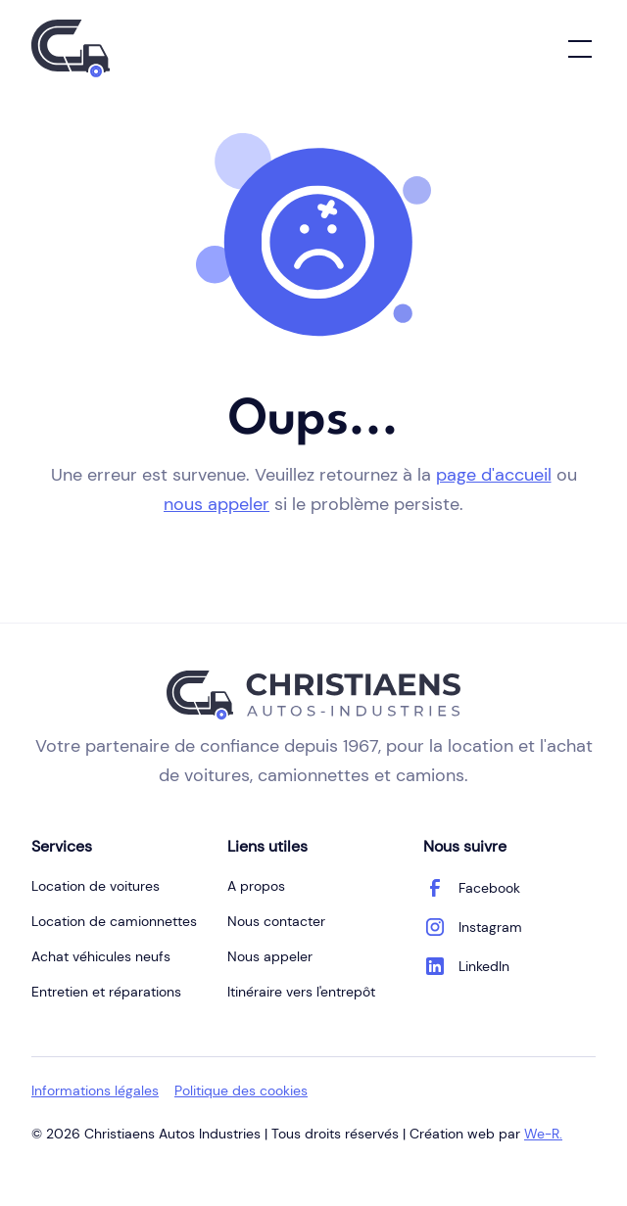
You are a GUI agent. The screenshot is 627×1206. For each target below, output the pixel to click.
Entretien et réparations (106, 991)
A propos (256, 886)
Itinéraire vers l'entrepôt (301, 991)
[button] (576, 48)
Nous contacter (276, 921)
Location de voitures (95, 886)
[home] (70, 48)
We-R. (543, 1133)
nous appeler (216, 504)
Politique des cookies (241, 1090)
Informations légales (95, 1090)
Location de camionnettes (114, 921)
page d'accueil (494, 475)
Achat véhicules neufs (100, 956)
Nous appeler (270, 956)
